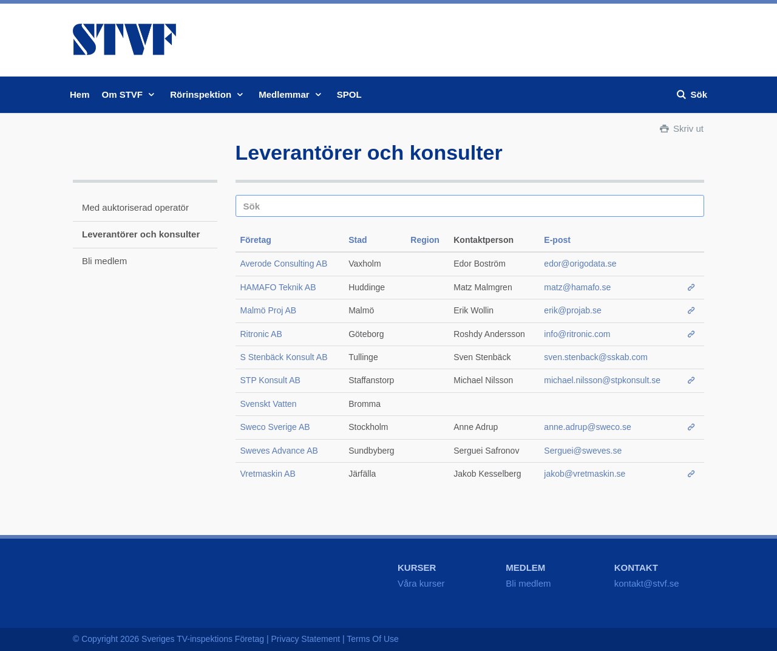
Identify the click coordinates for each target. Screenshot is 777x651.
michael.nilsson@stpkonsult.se (602, 380)
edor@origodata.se (580, 263)
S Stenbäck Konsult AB (284, 357)
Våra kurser (421, 583)
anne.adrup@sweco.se (587, 427)
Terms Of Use (373, 639)
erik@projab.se (572, 310)
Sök (691, 94)
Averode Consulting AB (284, 263)
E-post (557, 240)
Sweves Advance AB (279, 450)
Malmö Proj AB (268, 310)
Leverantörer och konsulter (141, 234)
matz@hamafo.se (577, 287)
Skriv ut (681, 128)
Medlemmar (292, 94)
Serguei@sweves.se (583, 450)
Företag (255, 240)
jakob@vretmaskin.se (584, 474)
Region (424, 240)
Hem (80, 94)
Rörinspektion (208, 94)
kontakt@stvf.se (646, 583)
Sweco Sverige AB (275, 427)
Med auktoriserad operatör (135, 207)
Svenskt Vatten (268, 404)
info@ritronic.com (577, 334)
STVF (124, 39)
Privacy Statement (306, 639)
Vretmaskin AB (268, 474)
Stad (357, 240)
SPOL (349, 94)
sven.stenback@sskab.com (596, 357)
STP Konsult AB (270, 380)
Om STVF (130, 94)
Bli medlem (104, 261)
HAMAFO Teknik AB (278, 287)
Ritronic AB (261, 334)
